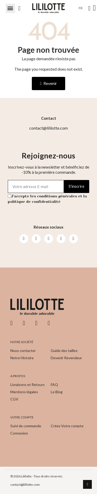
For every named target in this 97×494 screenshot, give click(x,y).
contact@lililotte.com (25, 484)
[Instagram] (36, 238)
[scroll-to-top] (87, 484)
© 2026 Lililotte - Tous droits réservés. (36, 476)
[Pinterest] (61, 238)
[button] (10, 8)
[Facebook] (23, 238)
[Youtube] (48, 238)
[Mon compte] (89, 8)
